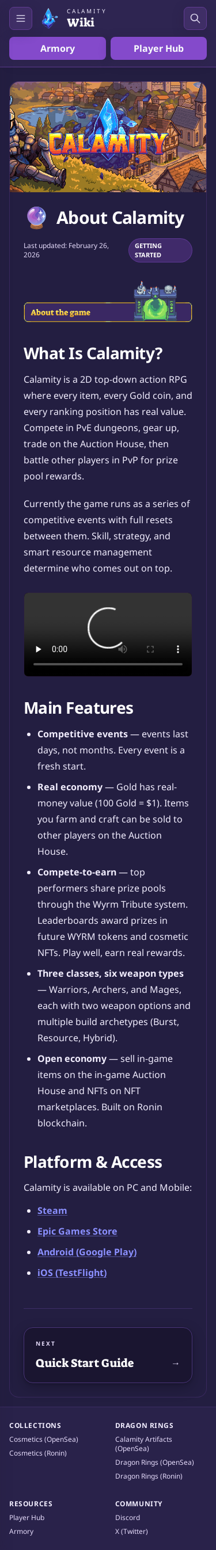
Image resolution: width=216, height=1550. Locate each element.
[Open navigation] (20, 18)
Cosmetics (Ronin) (38, 1453)
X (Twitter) (131, 1531)
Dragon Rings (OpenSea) (154, 1462)
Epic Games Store (77, 1231)
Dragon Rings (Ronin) (149, 1476)
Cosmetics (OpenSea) (43, 1439)
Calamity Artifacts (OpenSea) (143, 1444)
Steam (52, 1210)
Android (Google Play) (87, 1252)
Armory (57, 48)
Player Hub (159, 48)
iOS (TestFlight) (72, 1272)
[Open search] (195, 18)
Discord (127, 1517)
